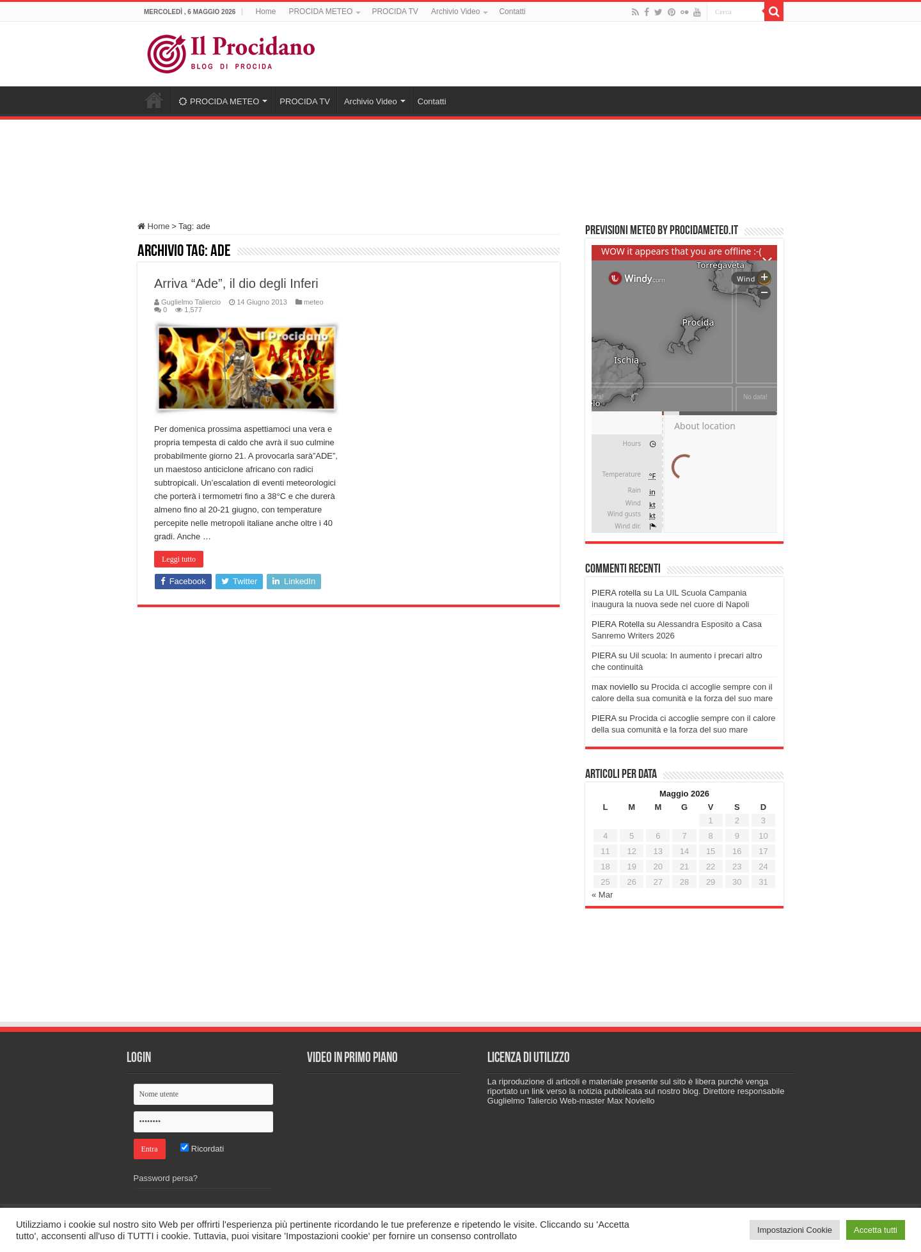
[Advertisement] (460, 164)
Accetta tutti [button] (875, 1230)
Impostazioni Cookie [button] (794, 1230)
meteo (314, 302)
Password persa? (166, 1178)
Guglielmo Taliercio (191, 302)
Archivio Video (455, 11)
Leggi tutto (179, 559)
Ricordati (202, 1148)
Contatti (512, 11)
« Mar (602, 894)
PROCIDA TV (395, 11)
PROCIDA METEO (320, 11)
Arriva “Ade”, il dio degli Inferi (236, 283)
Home (265, 11)
